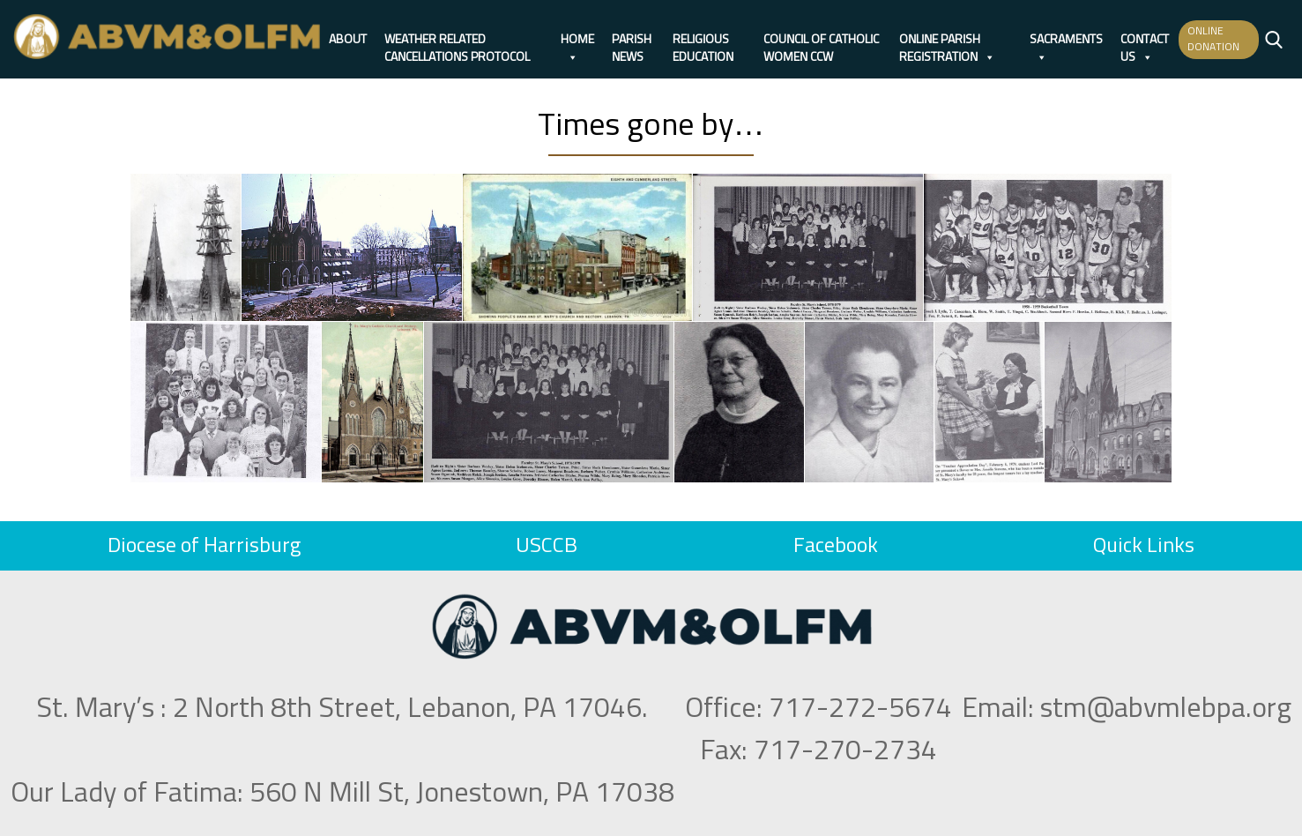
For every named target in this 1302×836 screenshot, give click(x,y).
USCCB (546, 545)
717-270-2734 (845, 751)
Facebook (835, 545)
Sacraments (1066, 41)
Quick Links (1143, 545)
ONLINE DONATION (1213, 39)
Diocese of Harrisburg (204, 545)
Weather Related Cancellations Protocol (457, 41)
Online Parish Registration (947, 41)
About (348, 40)
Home (577, 41)
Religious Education (703, 41)
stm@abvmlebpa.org (1165, 709)
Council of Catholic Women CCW (821, 41)
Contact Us (1144, 41)
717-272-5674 (860, 709)
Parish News (631, 41)
